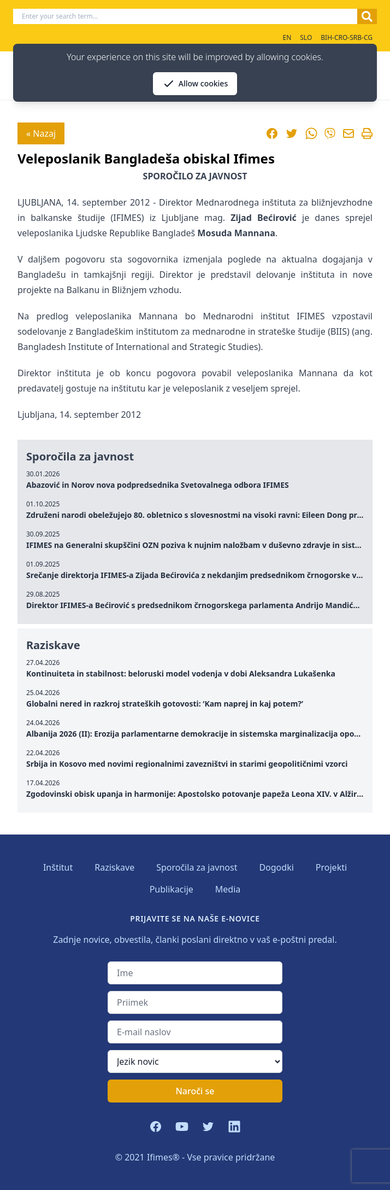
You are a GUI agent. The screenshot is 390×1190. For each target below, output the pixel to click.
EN (286, 37)
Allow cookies (195, 83)
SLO (306, 37)
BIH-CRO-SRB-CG (347, 37)
